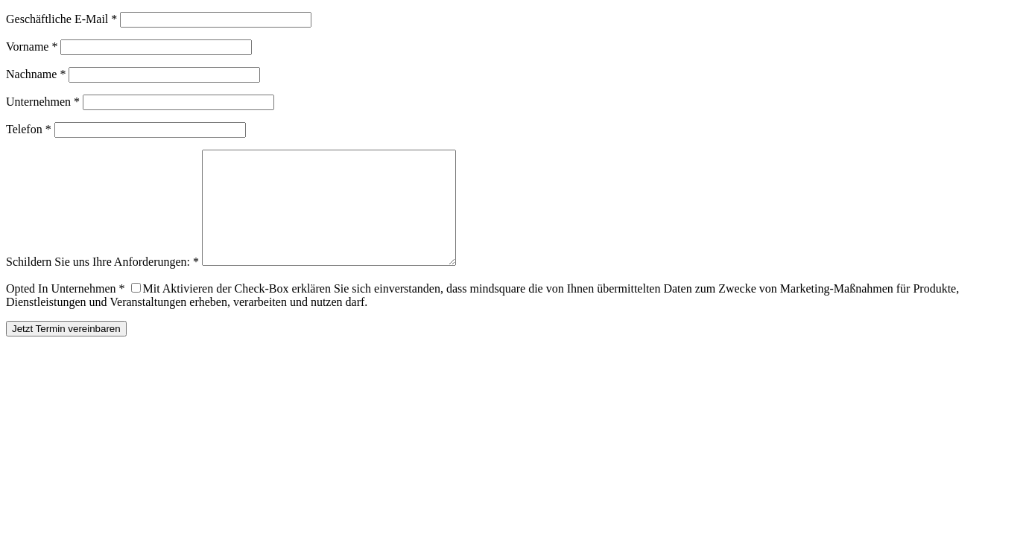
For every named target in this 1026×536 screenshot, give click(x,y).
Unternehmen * (43, 101)
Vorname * (31, 46)
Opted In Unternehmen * (65, 310)
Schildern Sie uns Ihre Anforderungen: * (102, 284)
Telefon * (28, 129)
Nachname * (36, 74)
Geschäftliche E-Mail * (61, 19)
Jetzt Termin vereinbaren (66, 351)
